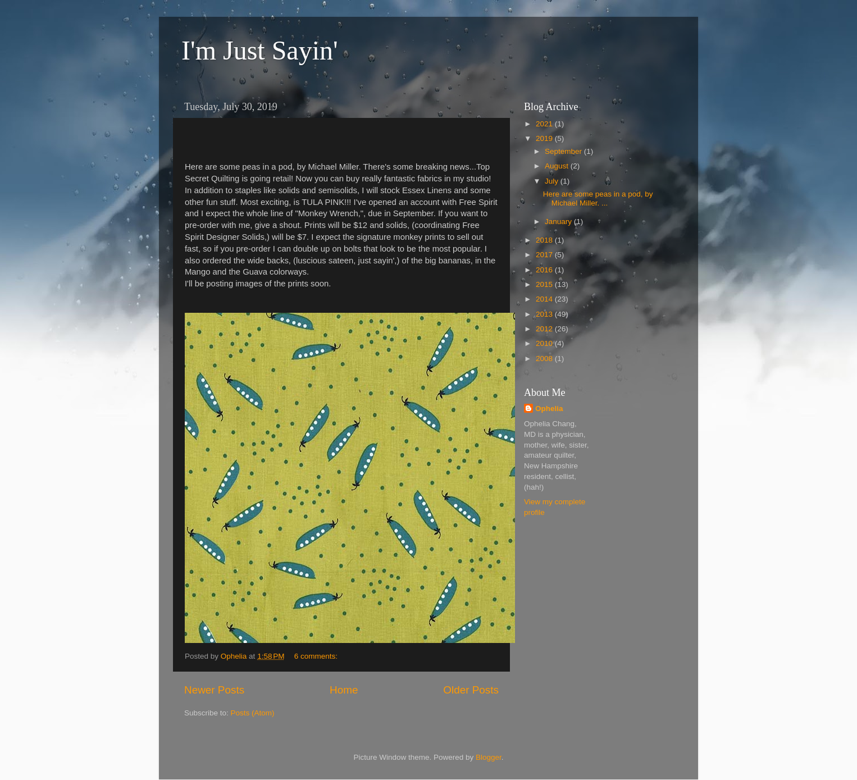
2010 (545, 343)
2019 (545, 138)
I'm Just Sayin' (259, 50)
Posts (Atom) (253, 713)
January (559, 221)
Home (344, 690)
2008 (545, 358)
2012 (545, 329)
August (558, 166)
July (552, 181)
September (564, 151)
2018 (545, 240)
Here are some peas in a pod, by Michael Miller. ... (598, 198)
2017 (545, 254)
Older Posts (471, 690)
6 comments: (317, 656)
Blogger (489, 757)
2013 (545, 314)
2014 (545, 299)
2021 (545, 124)
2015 (545, 284)
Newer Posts (214, 690)
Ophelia (549, 408)
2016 (545, 270)
